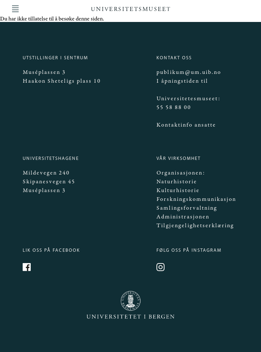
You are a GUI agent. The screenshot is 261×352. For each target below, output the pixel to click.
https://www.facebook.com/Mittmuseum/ (28, 268)
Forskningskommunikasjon (196, 199)
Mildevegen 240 (46, 173)
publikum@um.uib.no (188, 72)
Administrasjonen (182, 217)
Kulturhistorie (178, 190)
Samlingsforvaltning (186, 208)
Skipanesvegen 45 (49, 182)
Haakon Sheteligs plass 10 (62, 81)
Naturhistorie (176, 182)
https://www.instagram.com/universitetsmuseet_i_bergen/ (161, 268)
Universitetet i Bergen (118, 318)
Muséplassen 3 (44, 72)
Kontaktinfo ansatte (186, 125)
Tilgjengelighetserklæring (195, 225)
